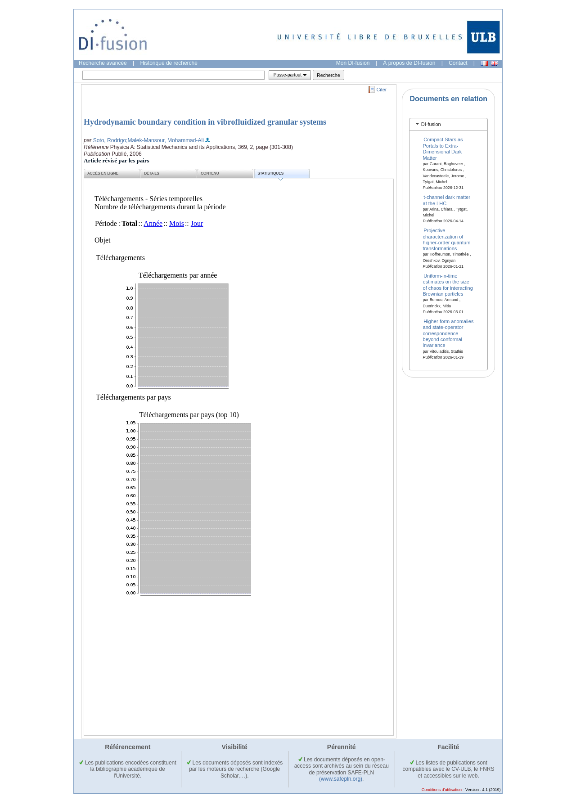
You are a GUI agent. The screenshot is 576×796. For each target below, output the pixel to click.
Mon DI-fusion (353, 63)
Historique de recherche (169, 63)
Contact (458, 63)
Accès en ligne (102, 173)
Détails (151, 173)
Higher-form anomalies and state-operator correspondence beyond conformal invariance (448, 333)
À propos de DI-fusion (409, 63)
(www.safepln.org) (340, 779)
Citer (382, 89)
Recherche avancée (103, 63)
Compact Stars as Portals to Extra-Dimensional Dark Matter (443, 148)
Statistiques (271, 174)
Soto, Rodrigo (109, 140)
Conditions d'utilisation (442, 789)
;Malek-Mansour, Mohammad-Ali (165, 140)
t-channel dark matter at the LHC (447, 200)
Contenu (210, 173)
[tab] (448, 124)
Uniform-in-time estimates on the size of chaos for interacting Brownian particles (448, 285)
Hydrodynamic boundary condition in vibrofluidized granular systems (205, 121)
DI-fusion (431, 124)
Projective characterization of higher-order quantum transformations (447, 239)
